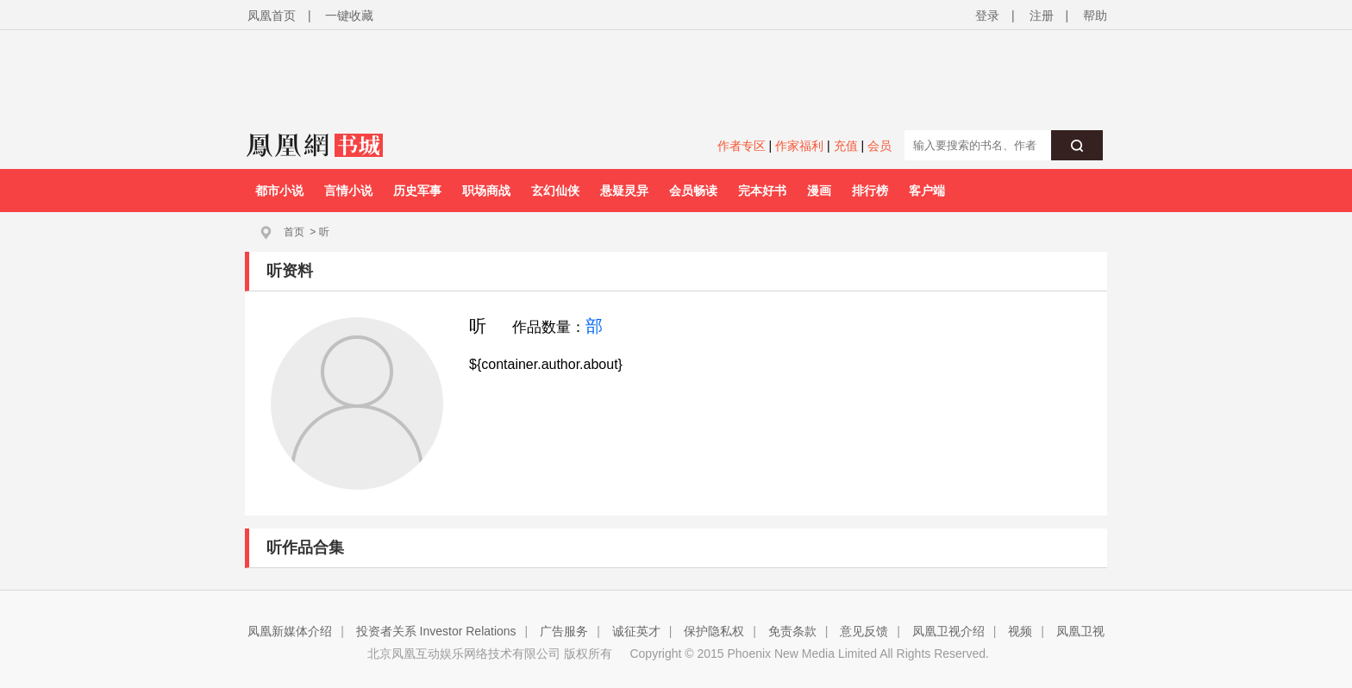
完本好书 (762, 190)
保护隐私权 (714, 631)
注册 (1042, 15)
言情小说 (348, 190)
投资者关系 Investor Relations (436, 631)
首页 (294, 232)
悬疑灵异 (624, 190)
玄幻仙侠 (555, 190)
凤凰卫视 (1080, 631)
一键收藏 (349, 15)
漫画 (819, 190)
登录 (987, 15)
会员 (879, 146)
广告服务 (564, 631)
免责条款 (792, 631)
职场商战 (486, 190)
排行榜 (870, 190)
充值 (846, 146)
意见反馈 (864, 631)
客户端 (927, 190)
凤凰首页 (271, 15)
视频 (1020, 631)
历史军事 (417, 190)
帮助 (1095, 15)
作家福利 (799, 146)
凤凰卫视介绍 (948, 631)
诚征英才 (636, 631)
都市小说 (279, 190)
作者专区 (741, 146)
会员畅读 (693, 190)
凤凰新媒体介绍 (289, 631)
